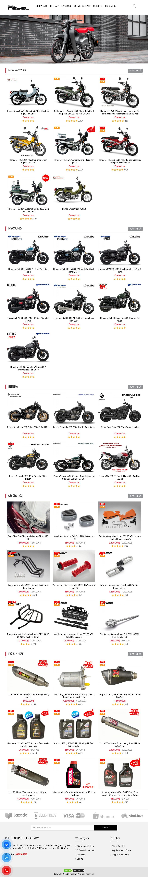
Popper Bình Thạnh (120, 855)
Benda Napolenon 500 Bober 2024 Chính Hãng (28, 427)
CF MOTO (97, 6)
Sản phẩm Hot (118, 846)
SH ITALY (54, 6)
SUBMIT (106, 827)
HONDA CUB (41, 6)
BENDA (13, 386)
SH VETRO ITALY (82, 6)
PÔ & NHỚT (15, 654)
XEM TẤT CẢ (135, 71)
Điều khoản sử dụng (85, 846)
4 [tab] (78, 60)
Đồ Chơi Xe (15, 495)
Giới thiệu (81, 855)
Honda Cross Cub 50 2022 (74, 209)
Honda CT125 (17, 70)
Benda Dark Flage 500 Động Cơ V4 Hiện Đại (120, 427)
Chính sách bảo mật (86, 850)
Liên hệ (80, 859)
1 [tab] (70, 60)
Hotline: (17, 854)
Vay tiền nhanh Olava (121, 850)
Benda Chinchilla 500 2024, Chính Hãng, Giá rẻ (74, 427)
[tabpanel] (74, 36)
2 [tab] (73, 60)
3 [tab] (75, 60)
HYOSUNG (15, 228)
